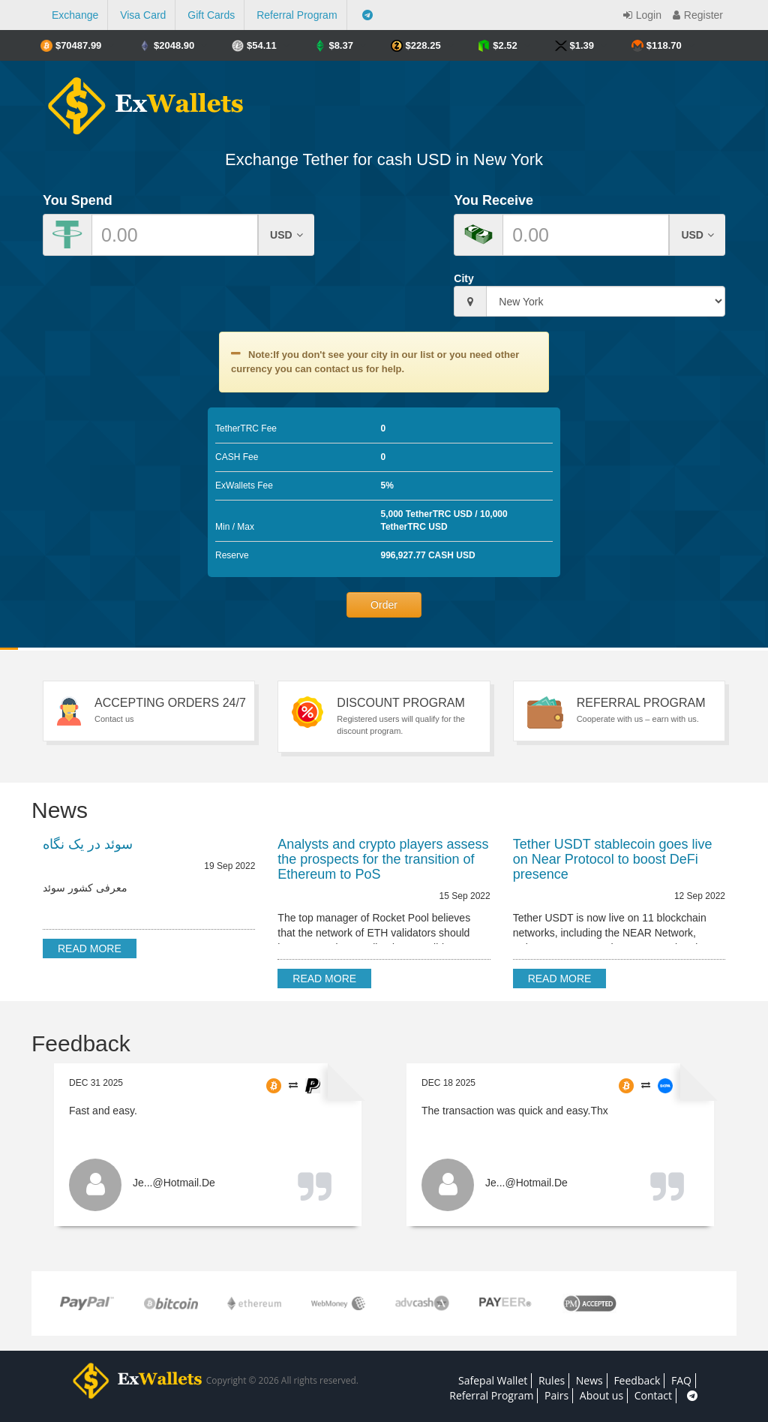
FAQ (681, 1380)
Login (641, 15)
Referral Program (296, 15)
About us (601, 1395)
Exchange (75, 15)
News (589, 1380)
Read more (90, 948)
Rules (551, 1380)
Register (696, 15)
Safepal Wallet (492, 1380)
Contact (653, 1395)
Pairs (556, 1395)
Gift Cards (211, 15)
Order (384, 605)
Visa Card (143, 15)
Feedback (637, 1380)
